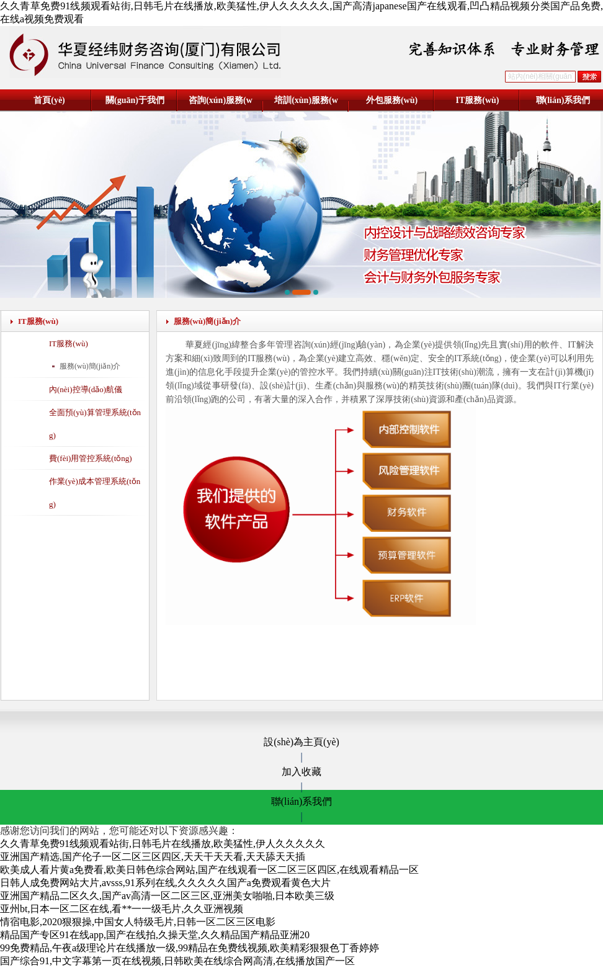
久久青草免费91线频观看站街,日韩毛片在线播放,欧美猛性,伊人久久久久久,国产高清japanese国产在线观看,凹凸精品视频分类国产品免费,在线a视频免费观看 (301, 12)
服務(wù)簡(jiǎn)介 (90, 366)
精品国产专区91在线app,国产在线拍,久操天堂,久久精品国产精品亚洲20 (155, 935)
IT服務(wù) (477, 100)
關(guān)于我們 (134, 100)
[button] (287, 292)
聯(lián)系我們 (563, 100)
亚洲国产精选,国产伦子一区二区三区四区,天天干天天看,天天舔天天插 (152, 856)
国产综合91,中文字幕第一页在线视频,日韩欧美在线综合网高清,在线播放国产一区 (177, 961)
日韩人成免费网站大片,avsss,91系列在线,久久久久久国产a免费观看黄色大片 (165, 882)
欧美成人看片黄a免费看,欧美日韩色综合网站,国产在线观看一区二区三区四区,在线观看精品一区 (209, 869)
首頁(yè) (49, 100)
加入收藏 (301, 771)
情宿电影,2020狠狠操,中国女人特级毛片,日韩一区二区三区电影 (137, 921)
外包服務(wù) (392, 100)
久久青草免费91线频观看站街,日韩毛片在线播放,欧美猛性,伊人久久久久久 (162, 843)
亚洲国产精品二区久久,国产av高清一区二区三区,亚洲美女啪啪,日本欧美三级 (167, 895)
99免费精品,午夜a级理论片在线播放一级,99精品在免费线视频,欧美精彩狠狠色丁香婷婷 (189, 948)
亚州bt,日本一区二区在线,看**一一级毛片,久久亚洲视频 (121, 908)
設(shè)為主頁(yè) (301, 742)
